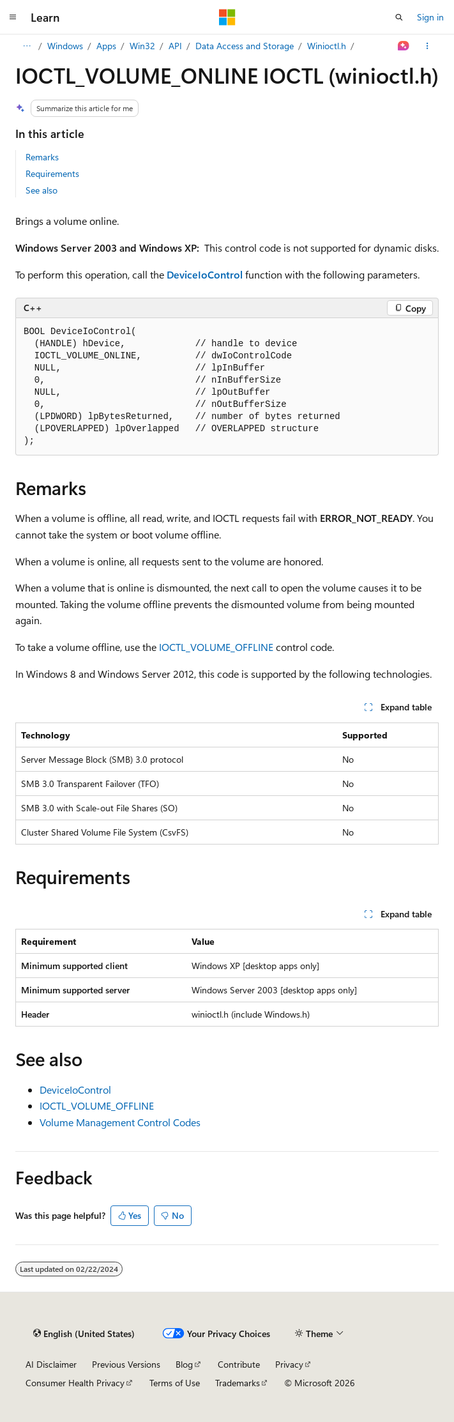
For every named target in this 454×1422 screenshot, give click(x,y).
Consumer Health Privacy (75, 1383)
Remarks (42, 157)
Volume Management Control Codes (120, 1122)
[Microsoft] (227, 17)
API (175, 46)
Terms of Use (174, 1383)
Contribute (239, 1364)
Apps (106, 46)
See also (41, 190)
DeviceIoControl (75, 1089)
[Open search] (399, 17)
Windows (65, 46)
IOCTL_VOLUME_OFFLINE (216, 647)
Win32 (142, 46)
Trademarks (237, 1383)
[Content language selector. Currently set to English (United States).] (84, 1333)
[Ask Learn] (403, 46)
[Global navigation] (13, 17)
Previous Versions (126, 1364)
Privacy (289, 1364)
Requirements (52, 173)
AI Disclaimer (51, 1364)
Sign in (430, 17)
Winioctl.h (326, 46)
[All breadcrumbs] (26, 46)
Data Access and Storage (244, 46)
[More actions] (427, 46)
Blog (184, 1364)
